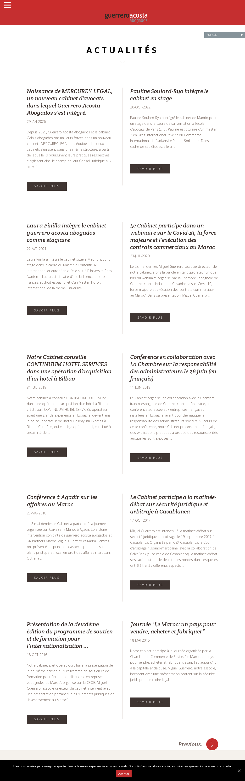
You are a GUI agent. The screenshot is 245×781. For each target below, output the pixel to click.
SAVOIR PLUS (47, 186)
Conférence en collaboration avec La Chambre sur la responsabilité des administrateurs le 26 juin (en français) (173, 367)
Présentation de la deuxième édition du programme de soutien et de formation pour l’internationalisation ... (70, 635)
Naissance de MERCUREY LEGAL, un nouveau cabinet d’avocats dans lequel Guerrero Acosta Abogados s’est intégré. (70, 101)
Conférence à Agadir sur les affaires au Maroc (62, 500)
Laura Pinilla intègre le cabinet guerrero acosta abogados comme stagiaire (66, 233)
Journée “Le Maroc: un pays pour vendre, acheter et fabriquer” (173, 627)
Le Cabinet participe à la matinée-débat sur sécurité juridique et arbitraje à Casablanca (173, 504)
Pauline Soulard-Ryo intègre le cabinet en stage (169, 94)
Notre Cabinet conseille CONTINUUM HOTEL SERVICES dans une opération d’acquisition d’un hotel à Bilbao (69, 367)
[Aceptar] (239, 770)
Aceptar (123, 774)
